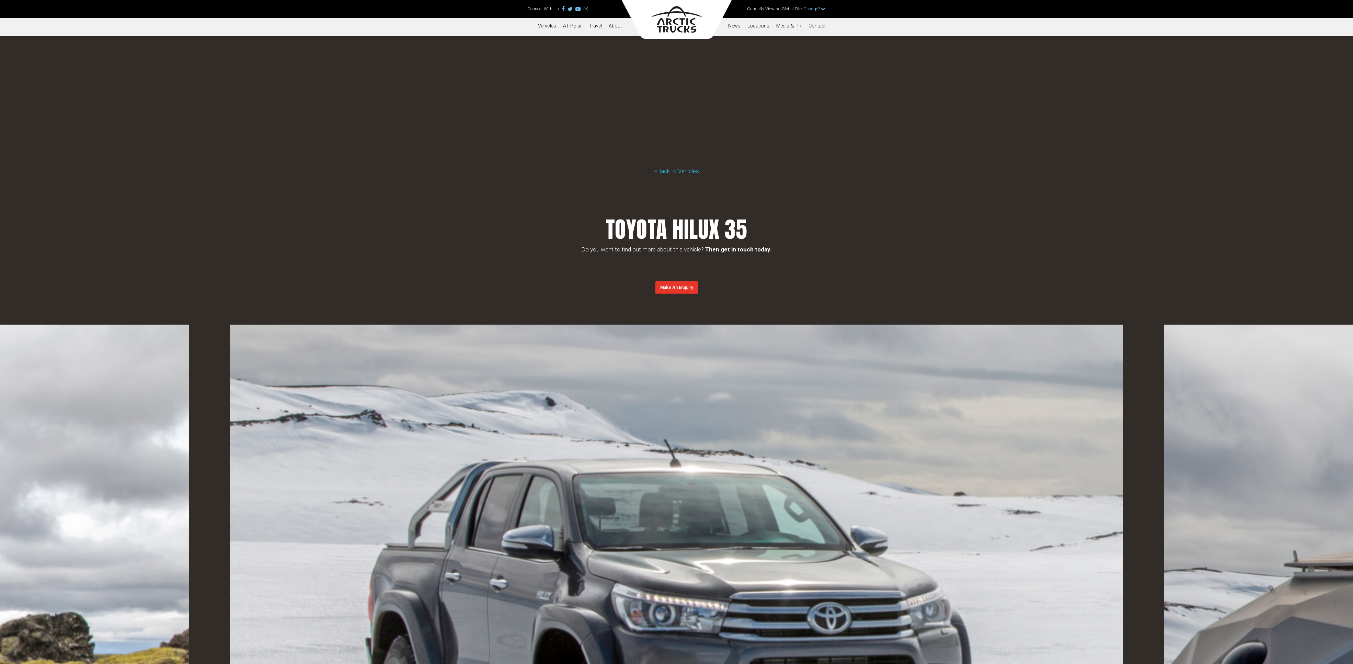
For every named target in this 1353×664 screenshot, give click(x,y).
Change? (814, 8)
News (734, 26)
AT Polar (572, 26)
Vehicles (547, 26)
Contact (817, 26)
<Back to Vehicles (676, 171)
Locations (758, 26)
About (615, 26)
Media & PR (789, 26)
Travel (595, 26)
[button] (676, 287)
